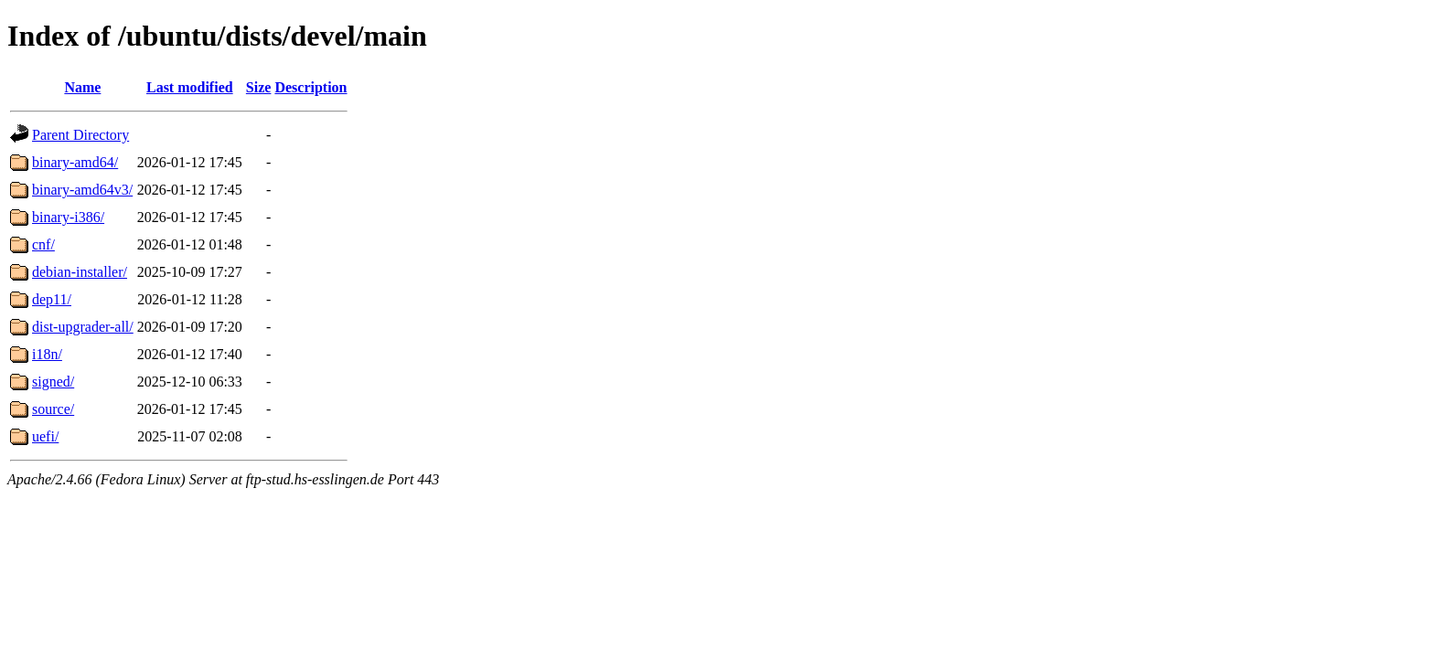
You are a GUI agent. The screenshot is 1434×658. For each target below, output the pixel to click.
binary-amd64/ (75, 162)
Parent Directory (80, 135)
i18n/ (47, 354)
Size (259, 87)
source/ (53, 409)
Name (82, 87)
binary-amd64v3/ (82, 189)
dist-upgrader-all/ (83, 326)
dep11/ (51, 299)
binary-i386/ (68, 217)
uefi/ (45, 436)
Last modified (189, 87)
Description (310, 87)
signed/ (53, 381)
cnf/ (43, 244)
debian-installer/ (79, 272)
